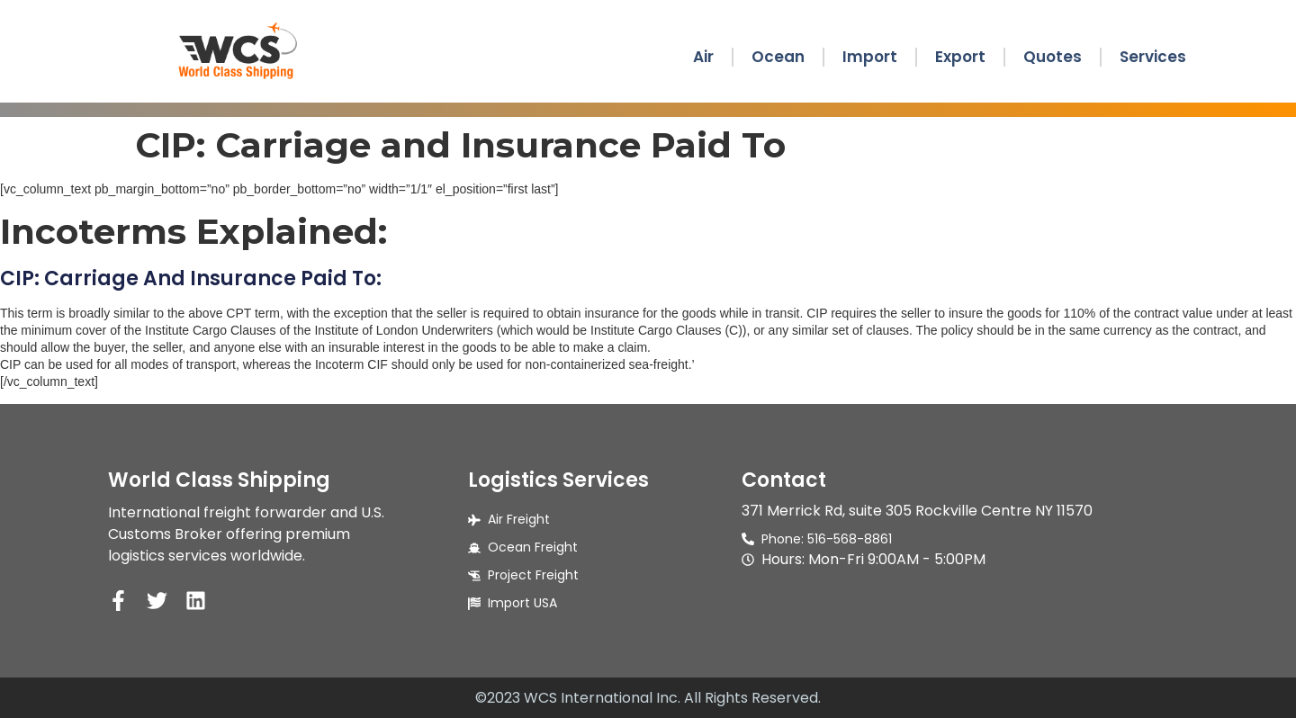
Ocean (778, 56)
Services (1153, 56)
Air (703, 56)
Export (960, 56)
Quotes (1052, 56)
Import (869, 56)
